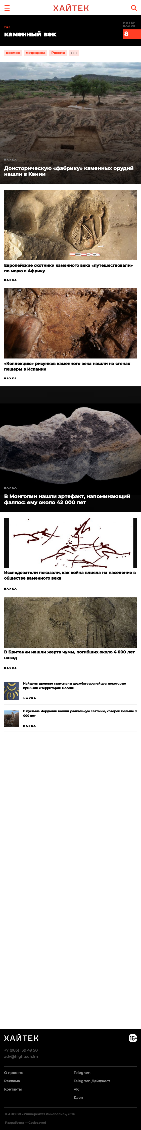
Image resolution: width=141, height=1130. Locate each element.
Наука (10, 280)
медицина (35, 52)
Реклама (12, 1081)
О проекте (13, 1072)
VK (76, 1089)
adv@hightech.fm (21, 1056)
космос (13, 52)
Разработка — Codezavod (25, 1122)
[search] (133, 8)
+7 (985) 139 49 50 (21, 1050)
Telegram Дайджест (92, 1081)
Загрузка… (70, 899)
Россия (58, 52)
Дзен (78, 1097)
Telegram (82, 1072)
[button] (7, 7)
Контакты (13, 1089)
